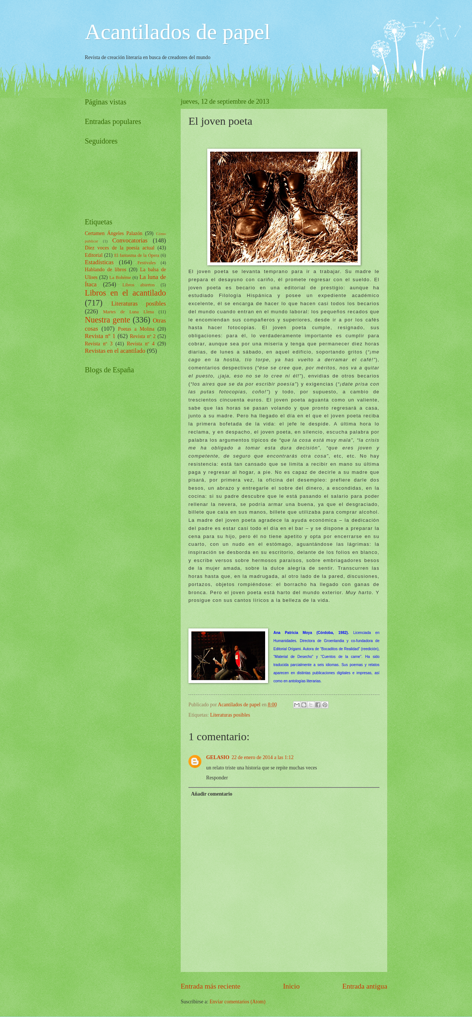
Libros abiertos (138, 284)
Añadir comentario (211, 794)
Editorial (94, 255)
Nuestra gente (107, 319)
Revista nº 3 (98, 344)
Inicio (291, 986)
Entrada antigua (364, 986)
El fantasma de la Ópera (136, 255)
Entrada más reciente (210, 986)
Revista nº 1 (100, 335)
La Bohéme (120, 277)
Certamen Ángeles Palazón (113, 233)
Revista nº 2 (143, 336)
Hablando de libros (105, 269)
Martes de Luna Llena (128, 311)
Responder (217, 777)
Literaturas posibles (230, 715)
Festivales (147, 262)
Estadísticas (99, 262)
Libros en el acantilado (125, 292)
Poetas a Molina (136, 329)
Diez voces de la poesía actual (120, 248)
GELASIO (217, 757)
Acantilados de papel (177, 32)
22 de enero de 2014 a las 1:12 (263, 757)
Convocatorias (130, 240)
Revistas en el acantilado (115, 350)
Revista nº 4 (141, 344)
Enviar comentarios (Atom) (237, 1001)
